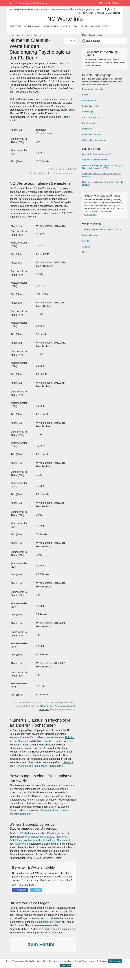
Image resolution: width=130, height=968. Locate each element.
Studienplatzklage (90, 235)
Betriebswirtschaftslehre (93, 89)
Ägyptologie (21, 843)
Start (13, 35)
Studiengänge (32, 26)
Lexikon (85, 241)
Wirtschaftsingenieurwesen (94, 140)
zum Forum (43, 944)
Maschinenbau (89, 100)
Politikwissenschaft (91, 106)
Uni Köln (69, 737)
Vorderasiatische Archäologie (39, 840)
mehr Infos (65, 965)
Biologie (86, 95)
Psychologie (87, 112)
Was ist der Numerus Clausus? (96, 154)
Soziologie (87, 129)
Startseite (16, 26)
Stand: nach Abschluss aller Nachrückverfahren (53, 173)
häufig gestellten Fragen (48, 922)
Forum (83, 26)
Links (84, 252)
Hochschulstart (99, 26)
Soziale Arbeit (88, 123)
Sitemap (86, 246)
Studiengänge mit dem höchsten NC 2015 (101, 229)
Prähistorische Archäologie (39, 836)
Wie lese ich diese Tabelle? (63, 169)
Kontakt (99, 12)
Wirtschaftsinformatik (91, 134)
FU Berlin (35, 35)
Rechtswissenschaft (91, 117)
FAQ (75, 26)
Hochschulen (23, 35)
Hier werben (86, 12)
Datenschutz (113, 12)
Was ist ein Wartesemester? (95, 160)
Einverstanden (115, 961)
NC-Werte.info (65, 19)
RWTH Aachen (45, 741)
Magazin (65, 26)
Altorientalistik (64, 840)
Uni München (20, 741)
